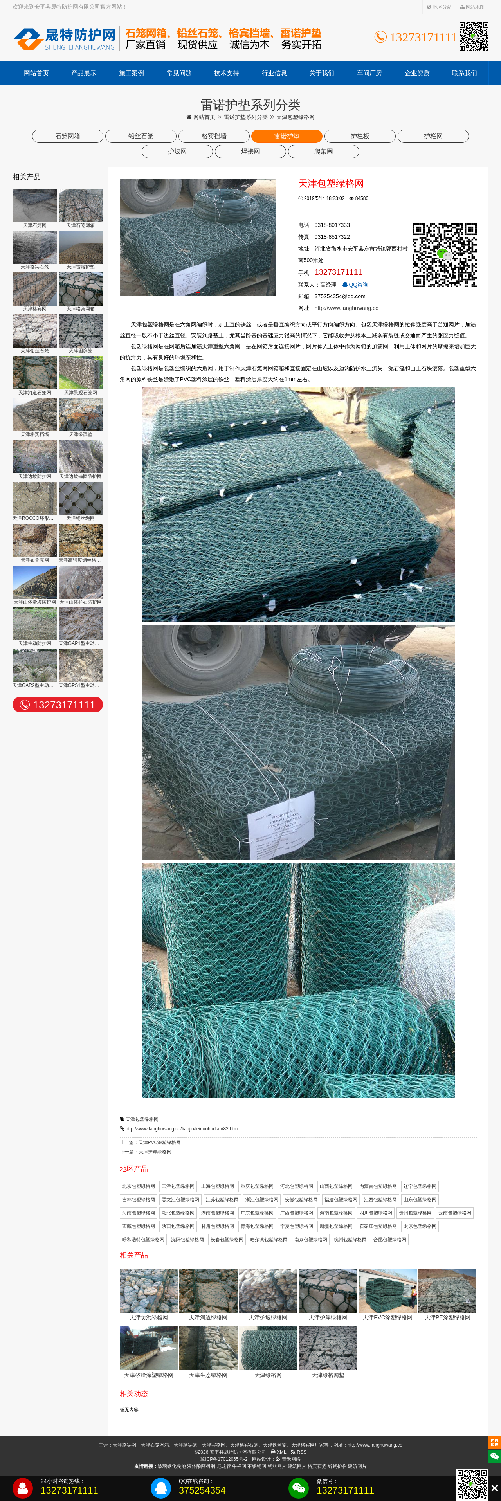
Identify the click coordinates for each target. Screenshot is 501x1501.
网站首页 (36, 73)
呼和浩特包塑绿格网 (143, 1239)
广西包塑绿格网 (296, 1213)
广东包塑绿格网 (257, 1213)
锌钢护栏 (337, 1466)
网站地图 (472, 7)
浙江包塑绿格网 (261, 1199)
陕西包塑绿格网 (178, 1226)
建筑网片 (297, 1466)
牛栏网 (239, 1466)
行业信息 (274, 73)
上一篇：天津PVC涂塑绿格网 (150, 1142)
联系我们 (464, 73)
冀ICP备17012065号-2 (223, 1459)
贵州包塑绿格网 (415, 1213)
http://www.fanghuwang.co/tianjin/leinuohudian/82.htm (182, 1129)
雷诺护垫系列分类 (246, 117)
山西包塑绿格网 (336, 1186)
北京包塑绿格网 (138, 1186)
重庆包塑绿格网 (257, 1186)
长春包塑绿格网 (227, 1239)
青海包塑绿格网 (257, 1226)
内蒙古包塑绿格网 (378, 1186)
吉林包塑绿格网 (138, 1199)
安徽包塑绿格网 (301, 1199)
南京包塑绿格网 (310, 1239)
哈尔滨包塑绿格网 (269, 1239)
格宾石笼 (317, 1466)
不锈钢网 (256, 1466)
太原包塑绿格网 (420, 1226)
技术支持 (226, 73)
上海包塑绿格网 (217, 1186)
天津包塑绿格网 (142, 1119)
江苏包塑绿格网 (222, 1199)
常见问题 (179, 73)
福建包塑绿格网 (340, 1199)
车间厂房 (369, 73)
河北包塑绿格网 (296, 1186)
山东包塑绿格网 (420, 1199)
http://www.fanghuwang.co (346, 308)
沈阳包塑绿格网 (187, 1239)
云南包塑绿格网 (454, 1213)
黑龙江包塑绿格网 (180, 1199)
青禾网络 (288, 1459)
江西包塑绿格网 (380, 1199)
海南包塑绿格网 (336, 1213)
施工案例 (131, 73)
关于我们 (321, 73)
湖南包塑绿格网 (217, 1213)
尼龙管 (224, 1466)
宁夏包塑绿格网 (296, 1226)
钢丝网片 (277, 1466)
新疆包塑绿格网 (336, 1226)
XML (279, 1452)
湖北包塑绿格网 (178, 1213)
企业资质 (417, 73)
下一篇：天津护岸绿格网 (145, 1152)
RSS (298, 1452)
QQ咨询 (355, 284)
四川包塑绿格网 (375, 1213)
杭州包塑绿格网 (350, 1239)
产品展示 (83, 73)
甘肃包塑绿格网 (217, 1226)
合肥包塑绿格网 (389, 1239)
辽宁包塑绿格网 (420, 1186)
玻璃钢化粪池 (172, 1466)
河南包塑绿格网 (138, 1213)
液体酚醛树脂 (201, 1466)
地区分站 (439, 7)
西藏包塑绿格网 (138, 1226)
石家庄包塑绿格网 (378, 1226)
